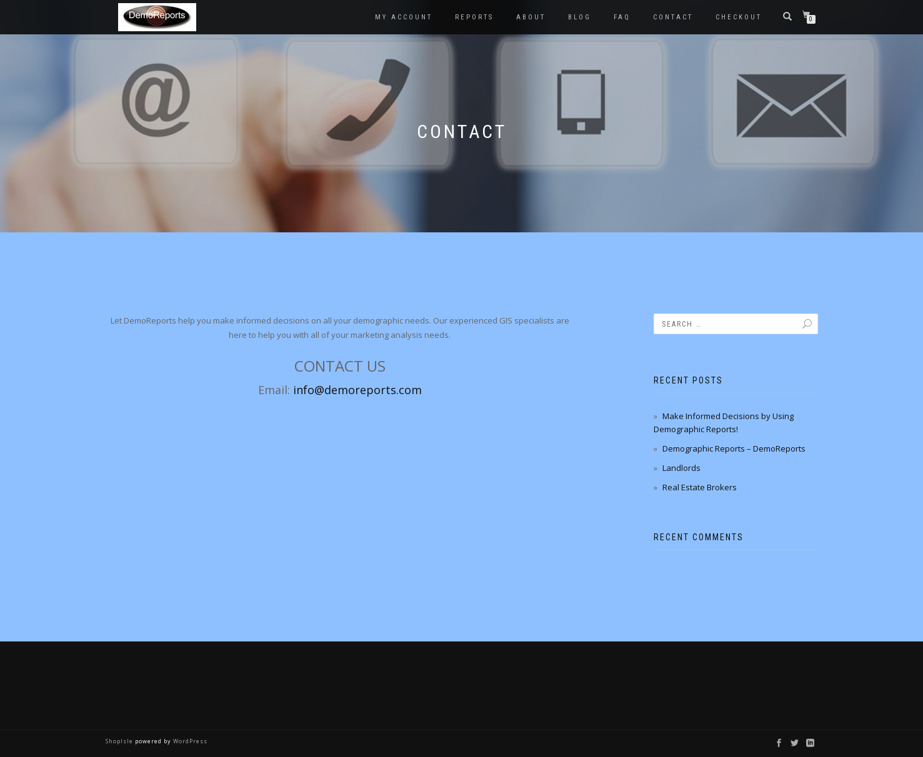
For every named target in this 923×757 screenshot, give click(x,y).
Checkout (739, 17)
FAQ (622, 17)
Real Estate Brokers (699, 487)
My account (403, 17)
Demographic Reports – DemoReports (734, 448)
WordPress (189, 741)
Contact (673, 17)
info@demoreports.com (357, 389)
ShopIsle (120, 741)
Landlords (681, 467)
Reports (474, 17)
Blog (579, 17)
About (531, 17)
